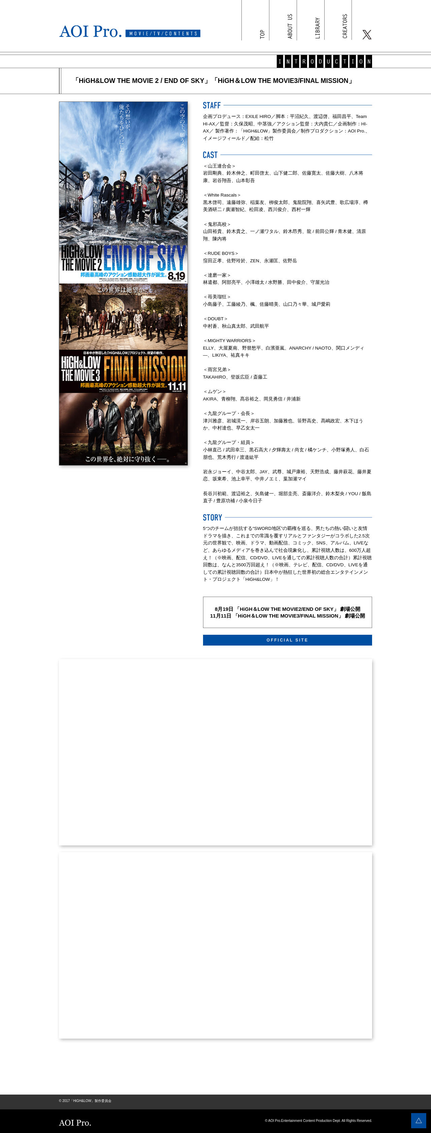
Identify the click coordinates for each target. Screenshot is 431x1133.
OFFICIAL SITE (287, 640)
